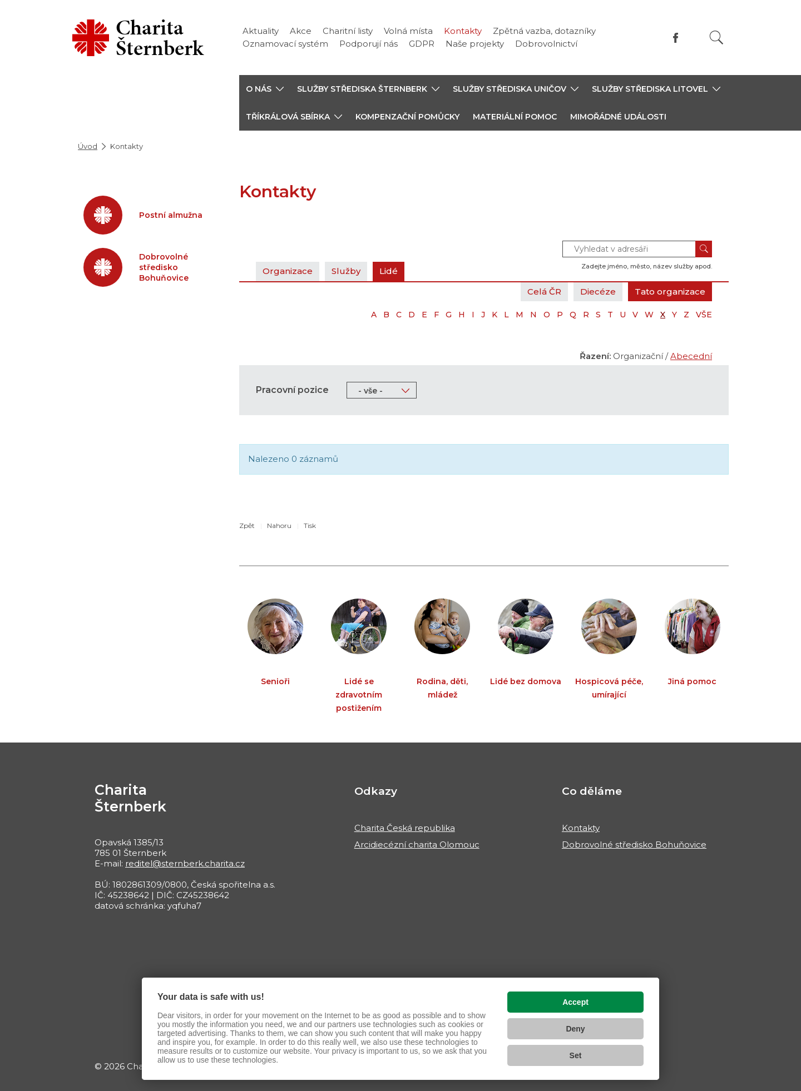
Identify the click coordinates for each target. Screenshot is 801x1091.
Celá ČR (544, 291)
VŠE (704, 315)
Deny (575, 1028)
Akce (301, 31)
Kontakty (463, 31)
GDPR (421, 43)
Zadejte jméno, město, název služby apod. (646, 266)
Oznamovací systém (285, 43)
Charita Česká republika (404, 828)
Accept (575, 1002)
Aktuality (261, 31)
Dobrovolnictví (546, 43)
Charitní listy (348, 31)
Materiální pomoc (515, 117)
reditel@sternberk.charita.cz (185, 863)
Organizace (288, 271)
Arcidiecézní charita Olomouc (416, 844)
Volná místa (408, 31)
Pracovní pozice (292, 390)
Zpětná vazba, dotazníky (544, 31)
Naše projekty (475, 43)
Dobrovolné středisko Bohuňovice (634, 844)
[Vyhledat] (716, 37)
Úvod (87, 146)
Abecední (691, 356)
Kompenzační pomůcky (407, 117)
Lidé (388, 271)
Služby (346, 271)
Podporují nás (368, 43)
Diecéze (598, 291)
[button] (264, 89)
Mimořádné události (618, 117)
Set (576, 1055)
